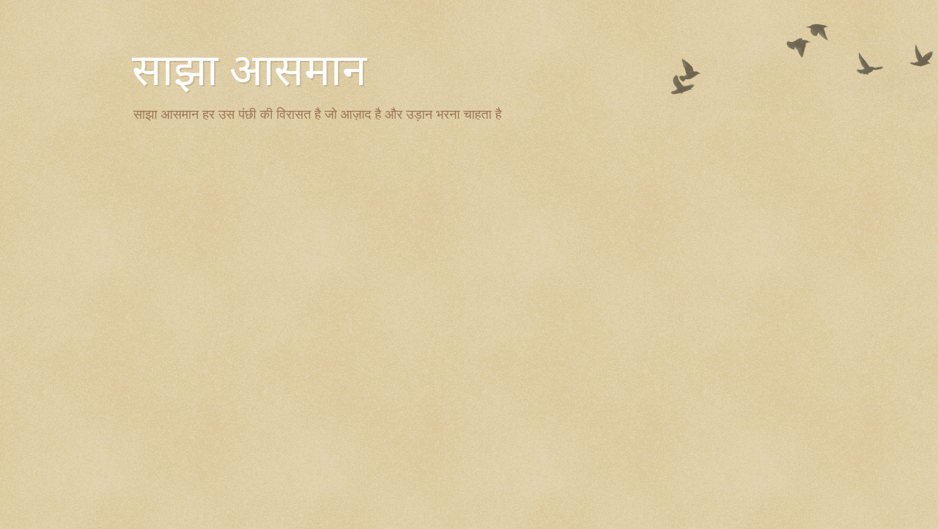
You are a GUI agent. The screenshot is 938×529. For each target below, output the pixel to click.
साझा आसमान (249, 70)
